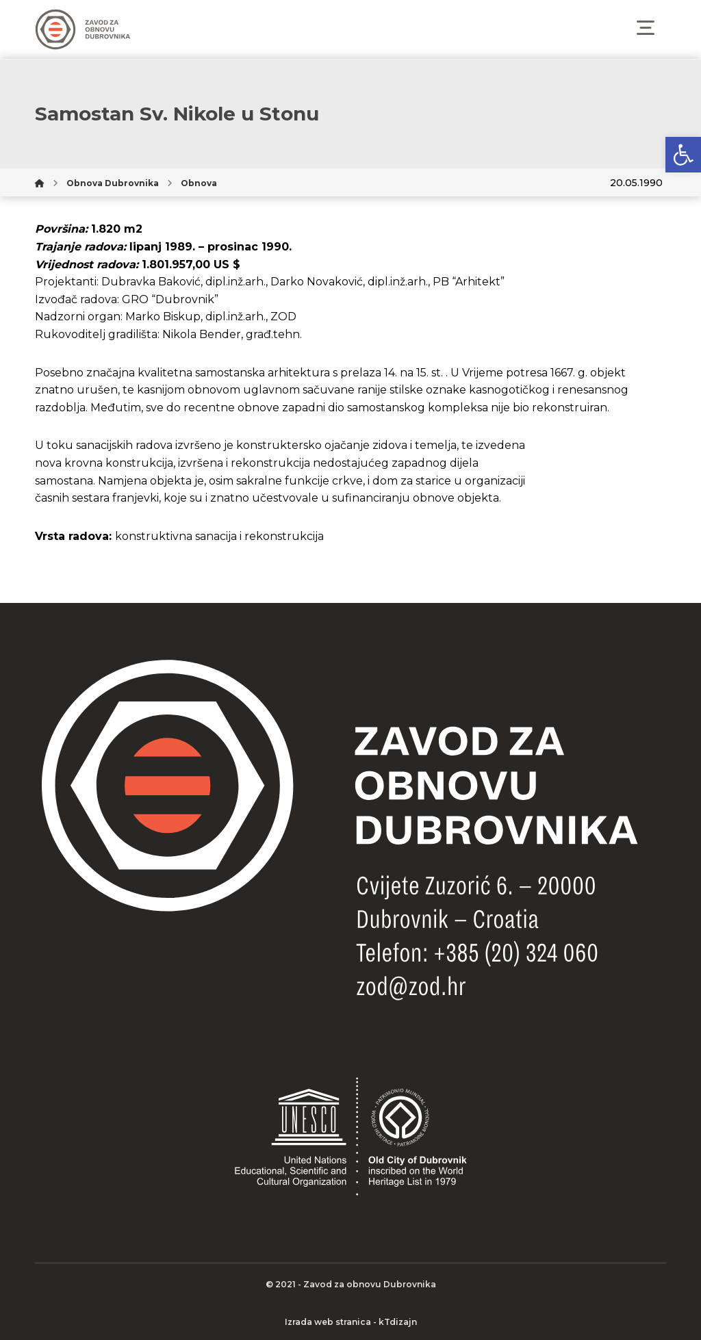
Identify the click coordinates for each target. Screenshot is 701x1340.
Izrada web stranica (328, 1322)
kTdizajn (398, 1322)
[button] (683, 154)
